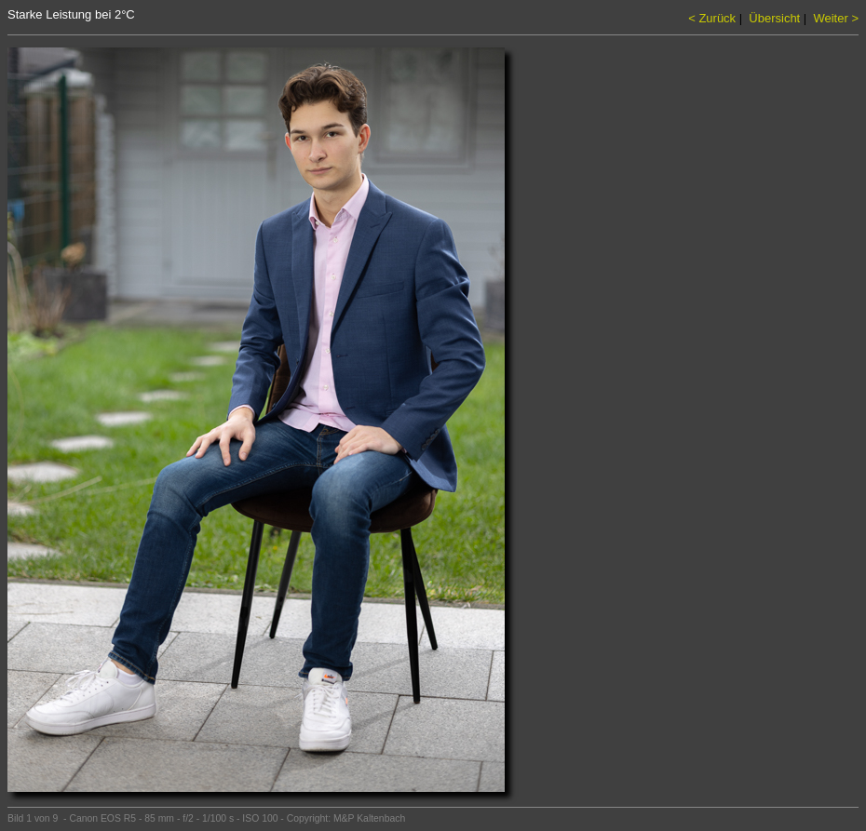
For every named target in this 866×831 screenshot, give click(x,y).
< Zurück (712, 18)
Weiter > (836, 18)
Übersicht (774, 18)
